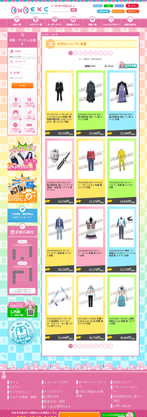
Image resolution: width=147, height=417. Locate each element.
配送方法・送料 (54, 401)
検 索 (22, 85)
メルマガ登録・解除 (23, 397)
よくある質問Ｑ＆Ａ (57, 406)
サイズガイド (53, 391)
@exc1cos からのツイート (16, 221)
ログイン (16, 387)
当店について (122, 382)
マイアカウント (20, 392)
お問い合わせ (122, 405)
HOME (45, 34)
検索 (73, 10)
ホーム (14, 382)
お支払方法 (51, 396)
